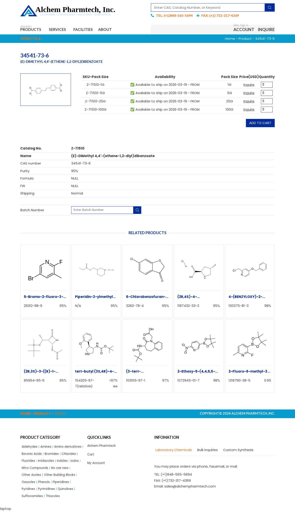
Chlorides (48, 463)
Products (32, 30)
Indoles (48, 471)
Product (245, 39)
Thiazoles (56, 509)
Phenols (46, 494)
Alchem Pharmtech (103, 447)
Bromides (29, 463)
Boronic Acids (65, 455)
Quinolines (68, 501)
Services (62, 30)
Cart (91, 456)
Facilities (90, 30)
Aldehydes (30, 448)
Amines (48, 448)
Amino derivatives (36, 455)
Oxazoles (29, 494)
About (115, 30)
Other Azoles (32, 486)
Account (243, 30)
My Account (97, 465)
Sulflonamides (33, 509)
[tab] (173, 451)
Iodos (61, 471)
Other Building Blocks (63, 486)
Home (230, 39)
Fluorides (66, 463)
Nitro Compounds (36, 478)
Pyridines (29, 501)
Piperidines (64, 494)
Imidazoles (30, 471)
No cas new (63, 478)
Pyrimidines (48, 501)
